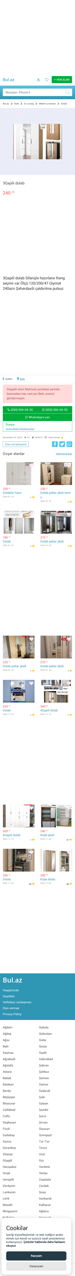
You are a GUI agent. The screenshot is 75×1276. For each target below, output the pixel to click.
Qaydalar (9, 996)
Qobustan (45, 1033)
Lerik (6, 1198)
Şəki (42, 1097)
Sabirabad (46, 1059)
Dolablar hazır (12, 493)
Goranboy (9, 1148)
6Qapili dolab (11, 835)
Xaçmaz (8, 1052)
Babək (7, 1078)
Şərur (42, 1116)
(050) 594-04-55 (20, 410)
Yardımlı (44, 1167)
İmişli (6, 1173)
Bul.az (8, 79)
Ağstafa (8, 1065)
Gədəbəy (9, 1135)
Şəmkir (44, 1110)
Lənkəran (9, 1192)
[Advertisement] (37, 37)
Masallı (7, 1205)
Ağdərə (44, 1211)
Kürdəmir (9, 1186)
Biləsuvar (9, 1103)
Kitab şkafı (47, 835)
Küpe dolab (47, 879)
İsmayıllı (8, 1179)
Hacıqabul (9, 1167)
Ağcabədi (9, 1059)
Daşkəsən (9, 1122)
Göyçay (8, 1154)
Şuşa (42, 1192)
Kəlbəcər (45, 1205)
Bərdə (7, 1091)
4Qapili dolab (49, 710)
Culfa (6, 1116)
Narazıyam (36, 1266)
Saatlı (43, 1052)
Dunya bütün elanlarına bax (20, 429)
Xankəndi (45, 1198)
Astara (7, 1071)
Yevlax (43, 1173)
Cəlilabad (9, 1110)
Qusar (43, 1046)
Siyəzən (44, 1129)
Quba (42, 1040)
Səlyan (43, 1103)
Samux (43, 1084)
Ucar (42, 1154)
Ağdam (7, 1027)
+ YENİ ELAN (62, 80)
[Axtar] (68, 92)
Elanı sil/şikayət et (15, 444)
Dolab (7, 541)
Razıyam (36, 1256)
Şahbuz (44, 1071)
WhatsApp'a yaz (37, 417)
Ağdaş (7, 1033)
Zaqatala (45, 1179)
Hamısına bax (64, 453)
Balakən (8, 1084)
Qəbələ (44, 1027)
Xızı (41, 1160)
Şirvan (43, 1122)
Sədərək (44, 1091)
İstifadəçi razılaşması (17, 1002)
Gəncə (7, 1141)
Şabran (44, 1065)
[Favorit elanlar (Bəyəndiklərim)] (46, 82)
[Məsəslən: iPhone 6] (37, 92)
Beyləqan (9, 1097)
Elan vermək (11, 1008)
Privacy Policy (12, 1014)
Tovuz (43, 1148)
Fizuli (6, 1129)
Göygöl (7, 1160)
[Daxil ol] (37, 82)
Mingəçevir (10, 1211)
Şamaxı (44, 1078)
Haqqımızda (11, 990)
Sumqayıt (45, 1135)
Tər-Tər (44, 1141)
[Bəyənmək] (18, 112)
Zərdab (44, 1186)
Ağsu (6, 1040)
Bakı (22, 378)
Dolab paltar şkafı (52, 541)
